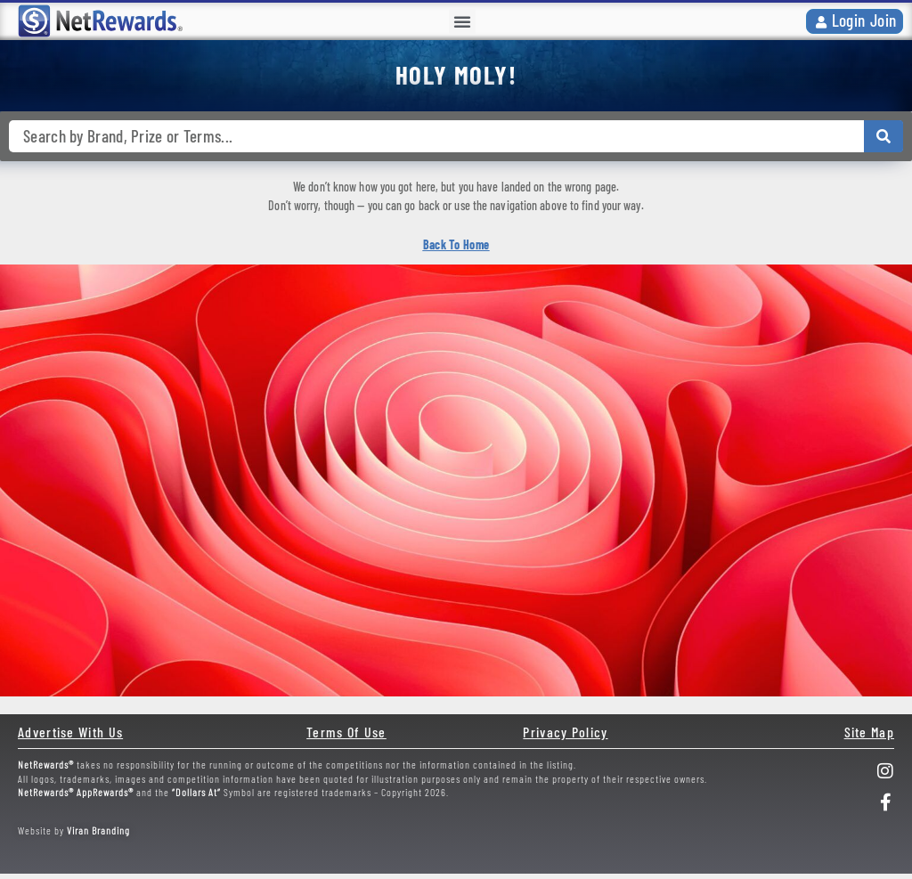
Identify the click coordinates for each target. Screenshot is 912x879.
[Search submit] (883, 136)
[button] (462, 21)
